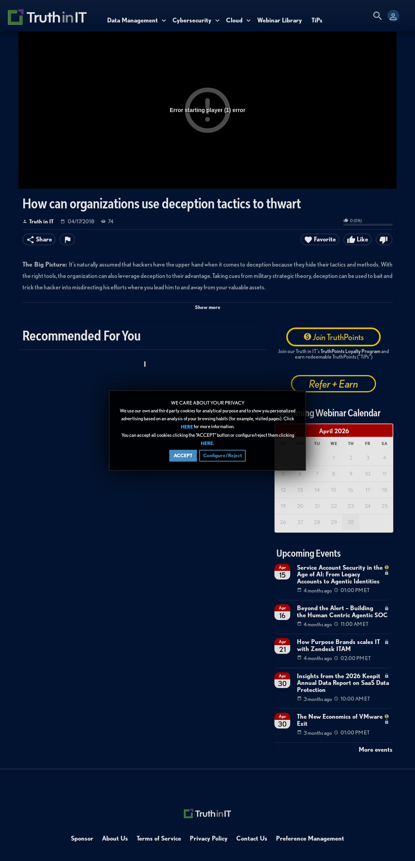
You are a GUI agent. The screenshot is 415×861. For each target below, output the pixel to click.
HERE (187, 427)
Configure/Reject (222, 456)
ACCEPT (183, 456)
